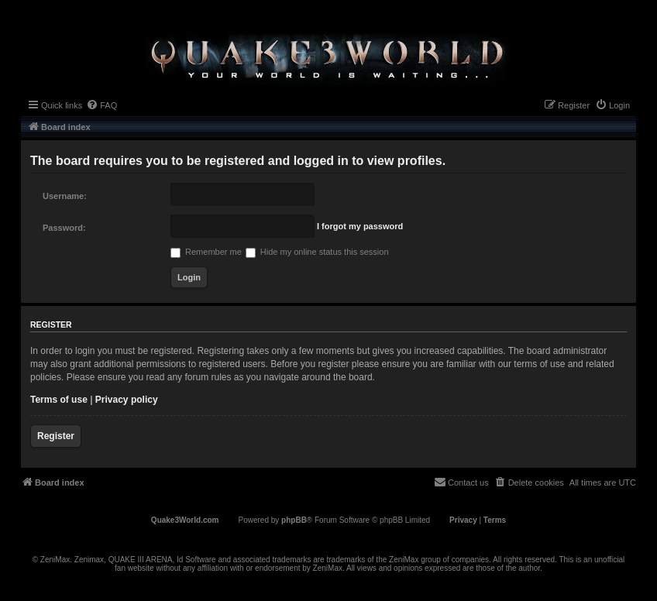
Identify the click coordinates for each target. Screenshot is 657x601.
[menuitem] (101, 105)
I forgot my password (360, 226)
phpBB (294, 520)
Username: (65, 196)
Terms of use (59, 399)
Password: (64, 227)
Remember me (206, 251)
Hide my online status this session (317, 251)
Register (55, 436)
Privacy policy (126, 399)
